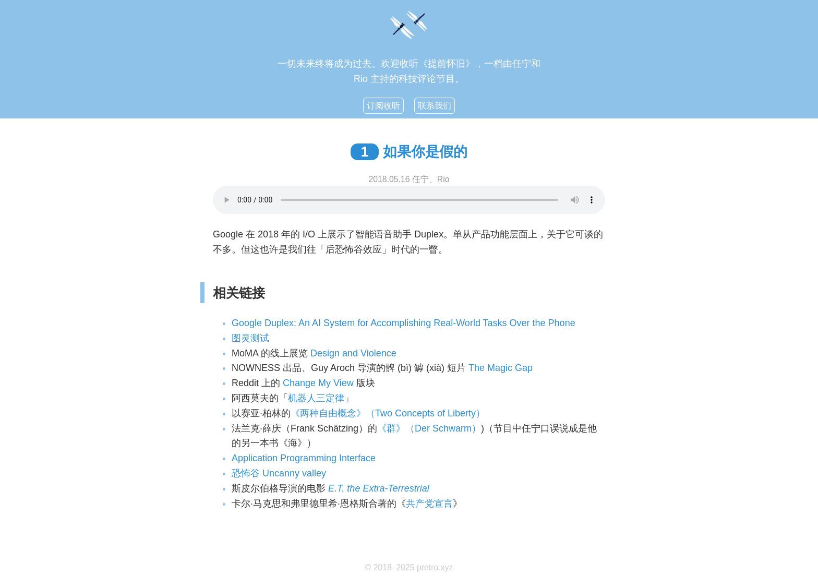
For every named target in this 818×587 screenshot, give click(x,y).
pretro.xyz (435, 567)
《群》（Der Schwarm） (429, 428)
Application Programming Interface (304, 458)
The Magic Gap (500, 368)
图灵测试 (250, 338)
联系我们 (434, 105)
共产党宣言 (429, 503)
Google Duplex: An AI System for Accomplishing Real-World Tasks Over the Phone (403, 323)
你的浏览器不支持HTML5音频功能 (409, 200)
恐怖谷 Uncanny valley (279, 473)
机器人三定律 (316, 398)
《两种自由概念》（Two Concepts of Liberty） (388, 413)
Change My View (318, 383)
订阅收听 (383, 105)
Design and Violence (353, 353)
